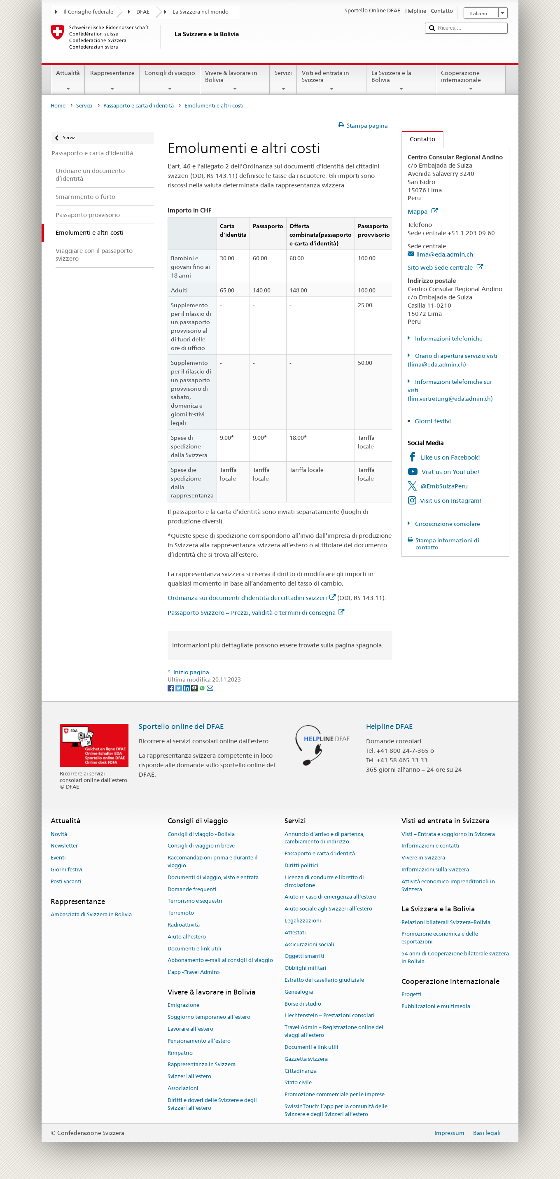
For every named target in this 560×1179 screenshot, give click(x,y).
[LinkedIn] (187, 687)
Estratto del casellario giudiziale (324, 980)
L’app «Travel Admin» (194, 972)
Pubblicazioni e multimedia (435, 1006)
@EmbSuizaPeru (444, 486)
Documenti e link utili (195, 949)
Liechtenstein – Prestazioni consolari (330, 1016)
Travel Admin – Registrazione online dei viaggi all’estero (334, 1032)
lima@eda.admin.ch (444, 254)
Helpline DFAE (389, 726)
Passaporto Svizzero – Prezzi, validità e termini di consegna (256, 612)
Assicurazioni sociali (309, 944)
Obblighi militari (306, 968)
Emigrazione (183, 1005)
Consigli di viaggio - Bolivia (201, 834)
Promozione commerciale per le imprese (335, 1094)
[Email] (210, 687)
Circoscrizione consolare (447, 524)
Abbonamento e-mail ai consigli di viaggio (220, 960)
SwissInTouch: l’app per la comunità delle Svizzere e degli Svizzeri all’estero (336, 1110)
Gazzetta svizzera (306, 1059)
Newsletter (64, 846)
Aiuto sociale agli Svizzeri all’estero (328, 909)
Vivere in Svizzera (423, 857)
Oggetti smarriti (304, 956)
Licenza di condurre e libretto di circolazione (324, 881)
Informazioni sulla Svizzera (435, 869)
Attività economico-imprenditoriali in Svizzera (448, 885)
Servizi (283, 81)
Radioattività (184, 925)
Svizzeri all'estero (189, 1076)
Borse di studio (303, 1004)
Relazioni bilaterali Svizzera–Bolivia (445, 922)
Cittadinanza (301, 1071)
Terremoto (181, 913)
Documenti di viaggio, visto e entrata (213, 877)
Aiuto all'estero (187, 937)
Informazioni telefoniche (448, 338)
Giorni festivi (433, 421)
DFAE (142, 12)
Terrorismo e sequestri (195, 901)
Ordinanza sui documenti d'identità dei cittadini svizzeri (252, 598)
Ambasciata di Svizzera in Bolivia (91, 914)
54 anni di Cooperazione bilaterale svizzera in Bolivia (455, 957)
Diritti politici (301, 865)
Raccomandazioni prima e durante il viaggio (213, 861)
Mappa (423, 211)
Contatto (418, 139)
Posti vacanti (66, 881)
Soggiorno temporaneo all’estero (209, 1017)
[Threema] (195, 687)
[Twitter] (179, 687)
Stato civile (298, 1083)
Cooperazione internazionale (470, 81)
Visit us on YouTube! (450, 472)
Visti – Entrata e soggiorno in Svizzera (448, 834)
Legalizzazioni (303, 921)
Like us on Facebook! (450, 457)
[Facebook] (171, 687)
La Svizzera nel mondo (201, 12)
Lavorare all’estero (190, 1029)
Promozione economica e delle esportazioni (439, 938)
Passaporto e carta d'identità (138, 106)
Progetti (411, 994)
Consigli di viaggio (170, 81)
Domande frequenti (192, 889)
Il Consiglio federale (88, 12)
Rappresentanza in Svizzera (202, 1065)
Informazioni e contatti (430, 846)
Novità (59, 834)
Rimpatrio (180, 1053)
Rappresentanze (112, 81)
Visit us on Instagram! (451, 500)
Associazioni (183, 1088)
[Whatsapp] (203, 687)
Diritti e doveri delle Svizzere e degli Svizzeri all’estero (212, 1104)
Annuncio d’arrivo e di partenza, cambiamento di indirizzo (324, 838)
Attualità (67, 81)
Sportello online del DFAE (181, 726)
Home (58, 106)
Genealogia (299, 992)
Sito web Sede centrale (445, 267)
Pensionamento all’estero (199, 1041)
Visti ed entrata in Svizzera (331, 81)
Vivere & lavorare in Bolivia (235, 81)
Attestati (295, 932)
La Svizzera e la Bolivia (401, 81)
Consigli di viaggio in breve (201, 846)
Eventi (58, 857)
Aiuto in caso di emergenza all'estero (330, 897)
